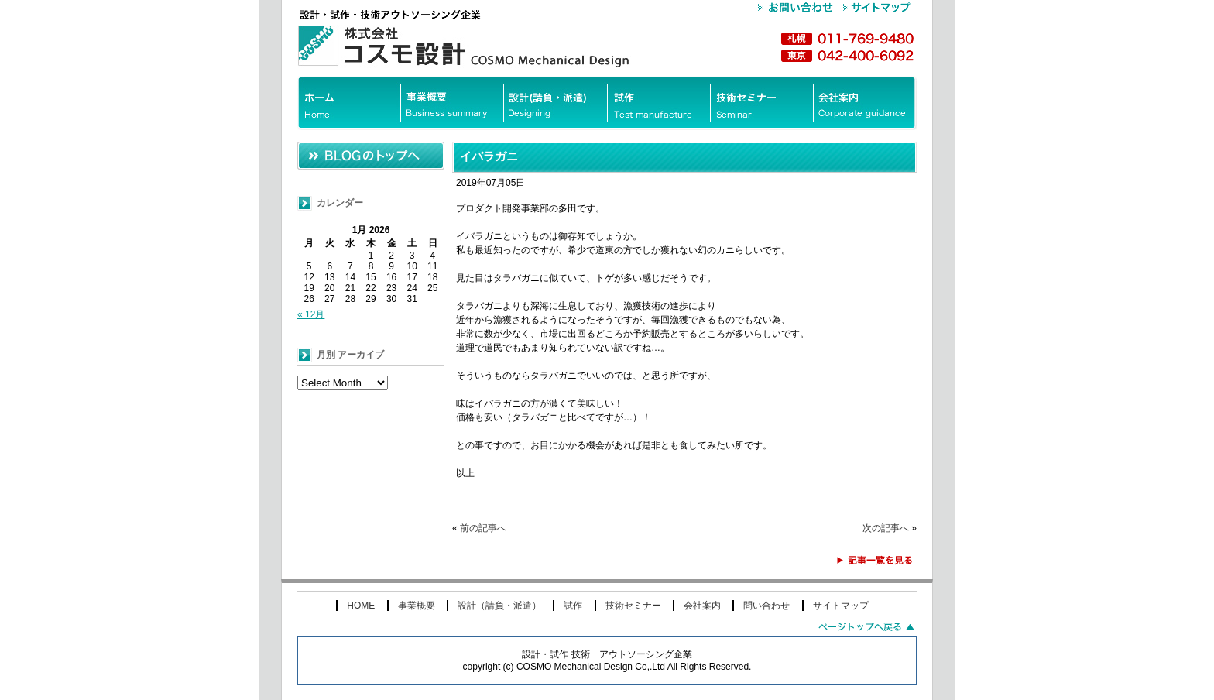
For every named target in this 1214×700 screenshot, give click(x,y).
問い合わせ (766, 605)
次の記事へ (885, 528)
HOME (361, 605)
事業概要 (416, 605)
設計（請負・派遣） (499, 605)
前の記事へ (483, 528)
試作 (573, 605)
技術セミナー (633, 605)
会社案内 (702, 605)
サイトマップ (841, 605)
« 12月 (310, 314)
